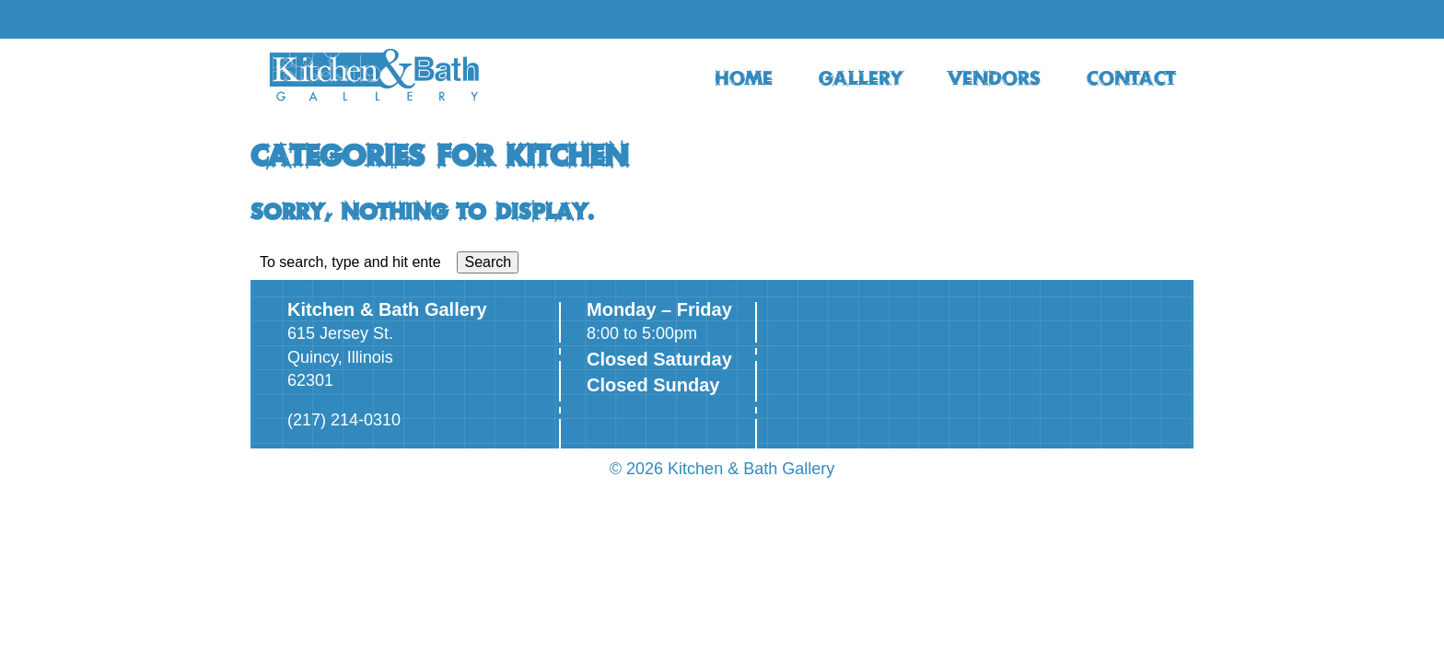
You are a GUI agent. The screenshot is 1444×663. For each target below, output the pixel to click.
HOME (744, 77)
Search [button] (487, 262)
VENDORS (995, 77)
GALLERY (860, 77)
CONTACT (1131, 77)
